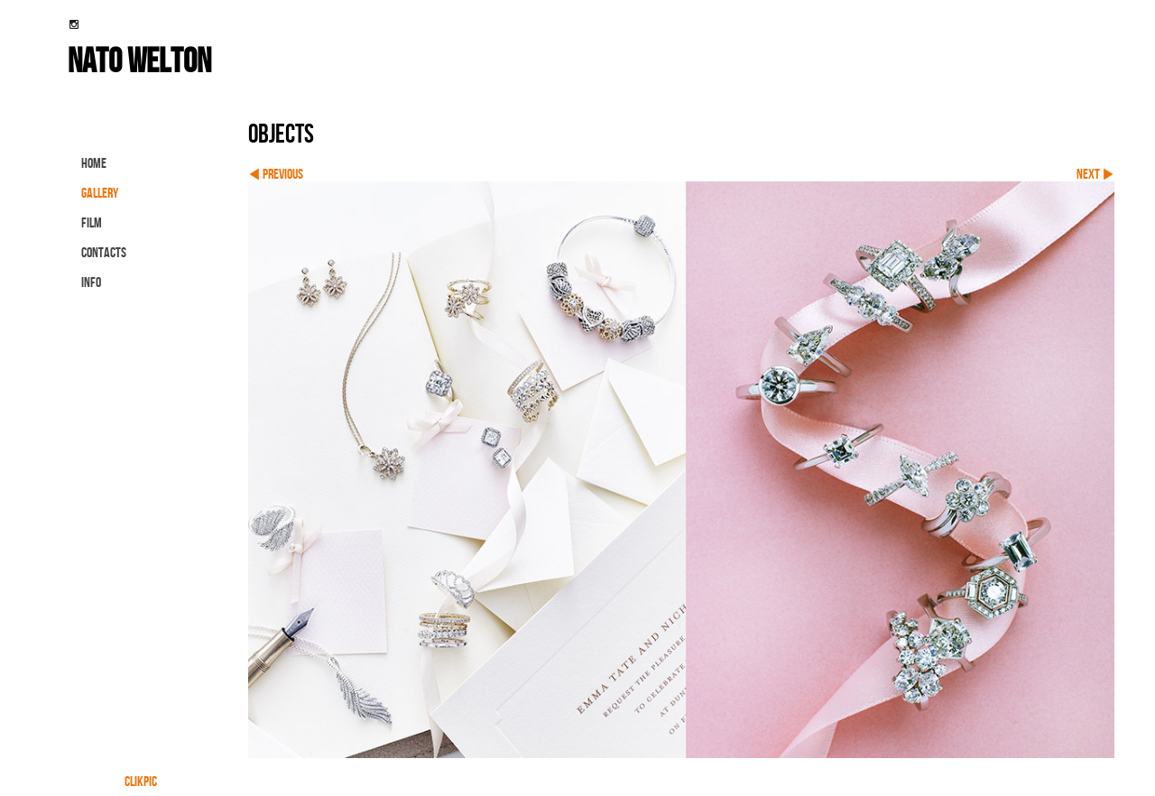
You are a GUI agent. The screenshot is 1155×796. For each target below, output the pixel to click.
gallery (99, 192)
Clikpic (141, 781)
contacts (103, 252)
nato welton (139, 60)
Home (93, 163)
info (91, 282)
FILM (91, 222)
